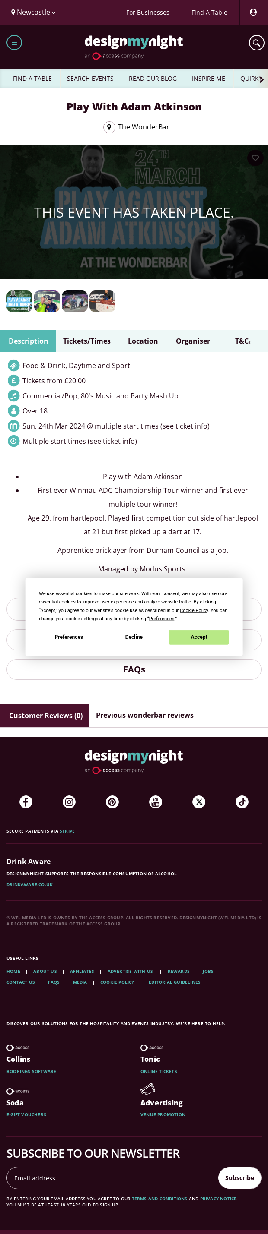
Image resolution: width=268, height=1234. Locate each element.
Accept (199, 637)
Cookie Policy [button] (194, 610)
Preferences (69, 637)
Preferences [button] (162, 618)
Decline (134, 637)
